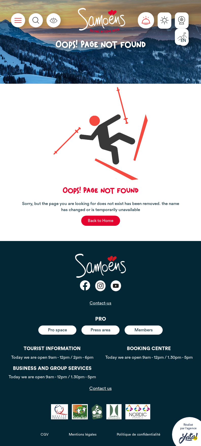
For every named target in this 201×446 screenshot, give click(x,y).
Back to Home (100, 221)
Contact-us (100, 303)
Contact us (100, 388)
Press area (100, 330)
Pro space (57, 330)
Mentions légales (82, 434)
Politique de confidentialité (138, 434)
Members (144, 330)
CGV (44, 434)
